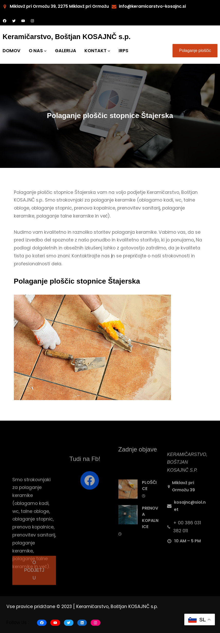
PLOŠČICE (149, 499)
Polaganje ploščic (195, 50)
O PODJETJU (34, 577)
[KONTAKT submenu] (109, 50)
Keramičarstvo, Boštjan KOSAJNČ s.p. (67, 37)
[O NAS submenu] (45, 50)
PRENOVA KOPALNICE (150, 531)
